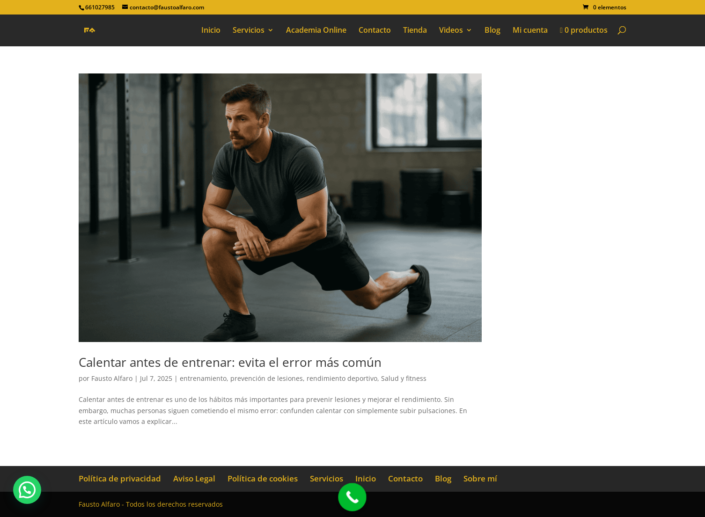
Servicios (248, 31)
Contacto (375, 31)
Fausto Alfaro (111, 378)
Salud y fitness (403, 378)
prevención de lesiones (266, 378)
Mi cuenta (530, 31)
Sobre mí (480, 478)
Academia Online (316, 31)
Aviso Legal (194, 478)
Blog (492, 31)
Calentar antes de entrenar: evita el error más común (230, 362)
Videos (451, 31)
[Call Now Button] (352, 497)
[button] (27, 490)
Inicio (210, 31)
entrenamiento (203, 378)
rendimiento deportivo (342, 378)
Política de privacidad (120, 478)
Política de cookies (263, 478)
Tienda (415, 31)
